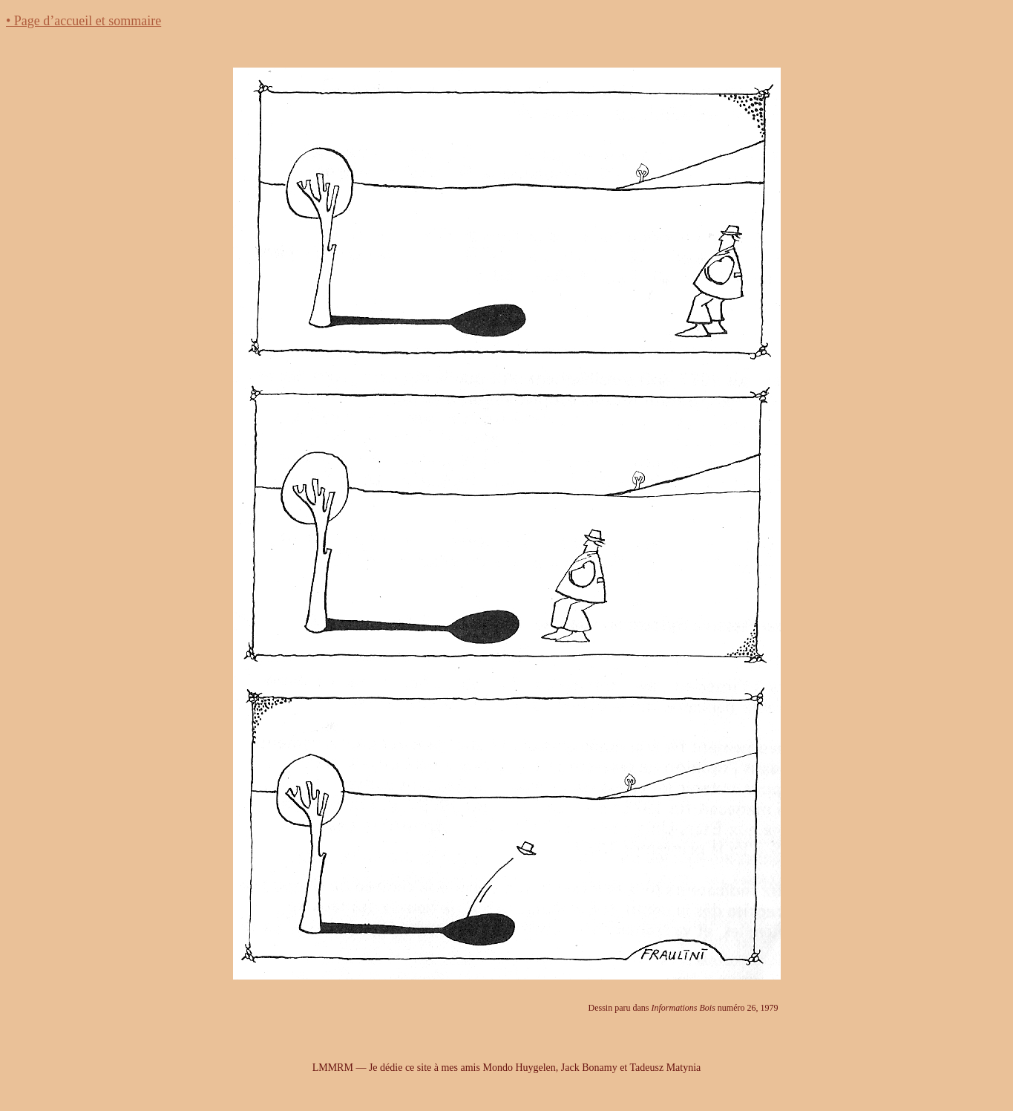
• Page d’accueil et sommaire (83, 20)
